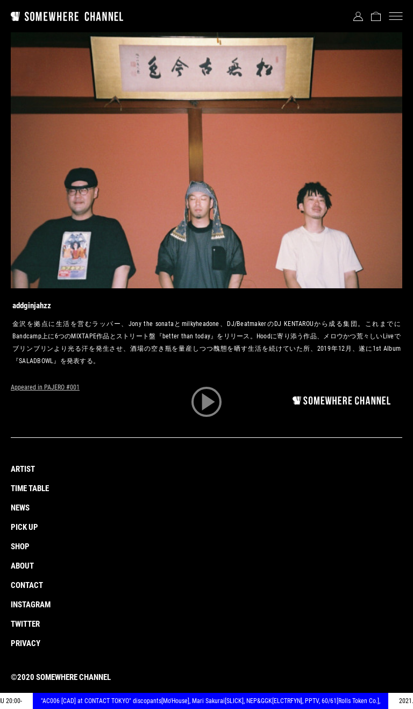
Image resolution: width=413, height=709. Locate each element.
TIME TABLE (30, 488)
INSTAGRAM (31, 604)
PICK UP (24, 527)
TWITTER (25, 624)
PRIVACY (25, 643)
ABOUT (22, 566)
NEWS (20, 508)
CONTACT (27, 585)
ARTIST (23, 469)
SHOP (20, 546)
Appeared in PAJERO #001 (45, 387)
